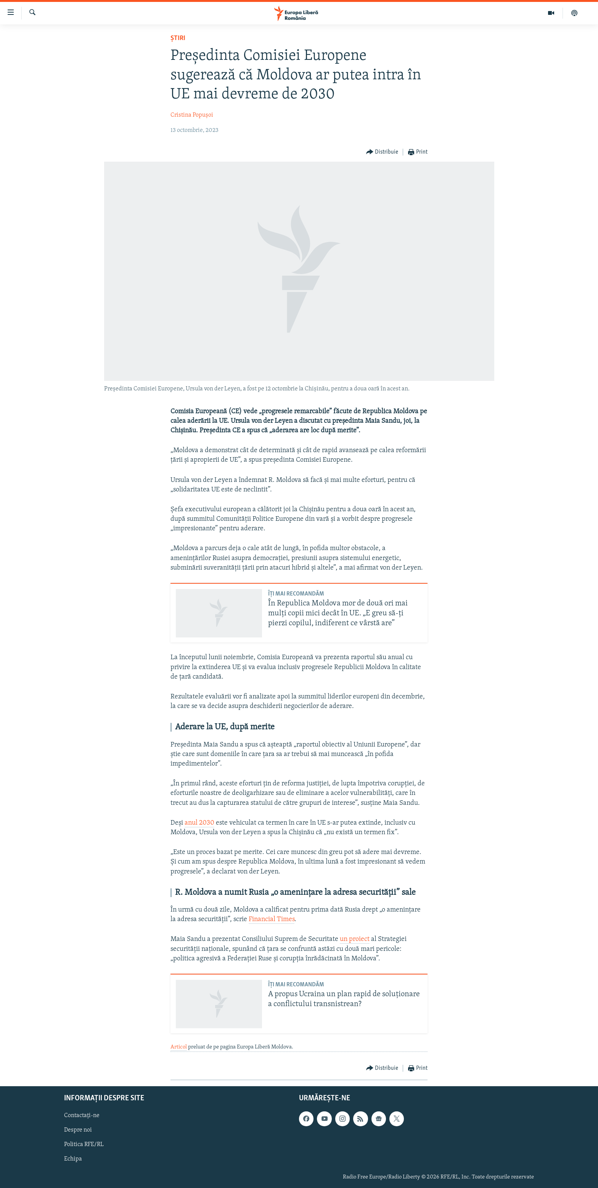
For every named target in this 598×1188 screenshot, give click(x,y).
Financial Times (271, 919)
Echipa (73, 1159)
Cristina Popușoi (191, 115)
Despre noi (78, 1130)
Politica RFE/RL (84, 1144)
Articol (178, 1047)
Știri (177, 38)
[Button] (382, 152)
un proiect (355, 939)
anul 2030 (199, 823)
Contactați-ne (82, 1116)
